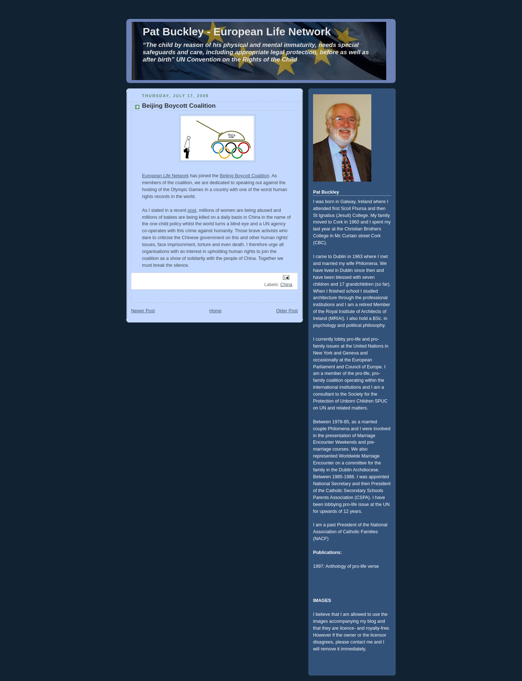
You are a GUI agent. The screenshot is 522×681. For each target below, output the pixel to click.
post (191, 210)
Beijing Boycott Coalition (244, 175)
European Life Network (165, 175)
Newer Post (143, 310)
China (286, 284)
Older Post (287, 310)
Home (215, 310)
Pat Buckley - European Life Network (237, 31)
